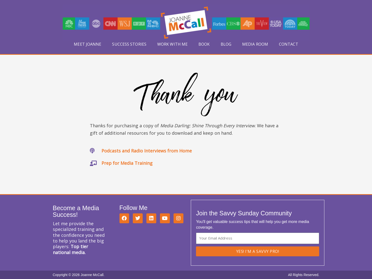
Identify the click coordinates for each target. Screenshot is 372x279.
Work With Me (172, 44)
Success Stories (129, 44)
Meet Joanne (87, 44)
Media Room (255, 44)
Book (204, 44)
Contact (288, 44)
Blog (226, 44)
